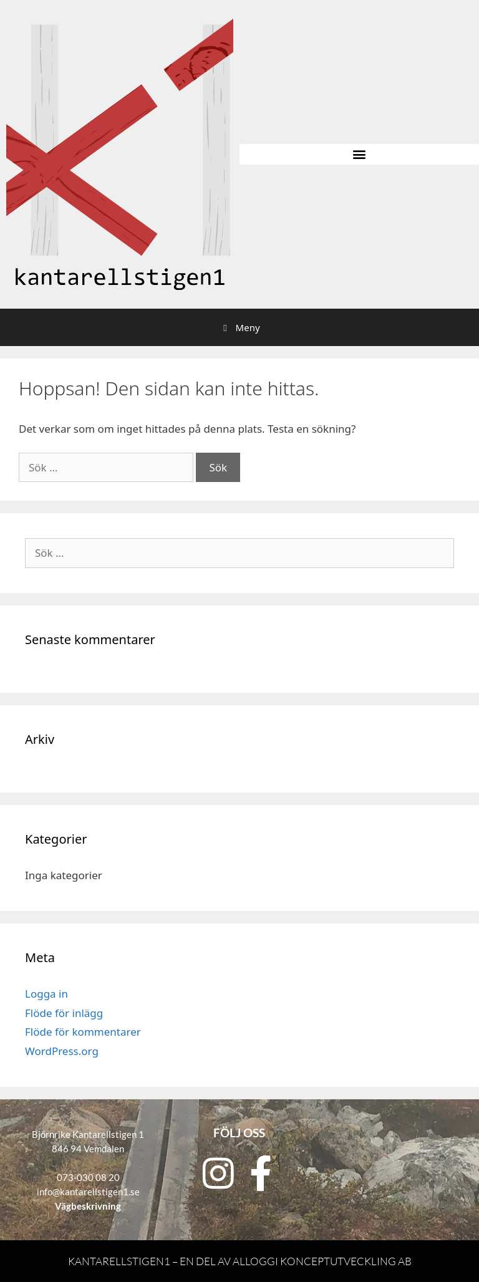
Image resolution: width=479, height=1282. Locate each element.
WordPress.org (62, 1051)
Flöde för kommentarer (83, 1031)
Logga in (46, 993)
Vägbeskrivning (88, 1206)
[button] (359, 154)
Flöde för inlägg (64, 1013)
